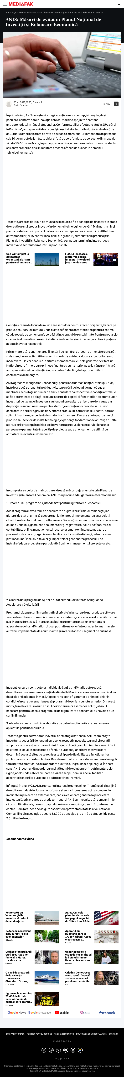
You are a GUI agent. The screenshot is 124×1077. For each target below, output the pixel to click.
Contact (113, 1034)
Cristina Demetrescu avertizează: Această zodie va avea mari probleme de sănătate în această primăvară (78, 977)
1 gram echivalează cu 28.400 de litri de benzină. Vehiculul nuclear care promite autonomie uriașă (18, 997)
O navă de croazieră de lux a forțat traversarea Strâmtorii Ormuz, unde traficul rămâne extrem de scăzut (18, 977)
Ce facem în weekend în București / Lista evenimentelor (18, 934)
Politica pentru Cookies (39, 1034)
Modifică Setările (62, 1041)
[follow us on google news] (16, 1013)
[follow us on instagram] (84, 1013)
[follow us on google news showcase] (39, 1013)
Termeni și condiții (64, 1034)
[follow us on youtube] (62, 1013)
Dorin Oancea (21, 105)
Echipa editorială (15, 1034)
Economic (25, 12)
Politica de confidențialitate (91, 1034)
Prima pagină (11, 12)
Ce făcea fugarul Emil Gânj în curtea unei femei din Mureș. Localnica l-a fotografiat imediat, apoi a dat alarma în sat (18, 956)
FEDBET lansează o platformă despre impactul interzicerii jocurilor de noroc (78, 258)
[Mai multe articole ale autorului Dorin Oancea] (8, 104)
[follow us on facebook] (107, 1013)
